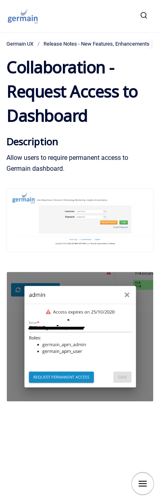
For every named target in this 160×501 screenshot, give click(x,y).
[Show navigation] (143, 484)
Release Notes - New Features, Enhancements (97, 44)
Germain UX (19, 44)
